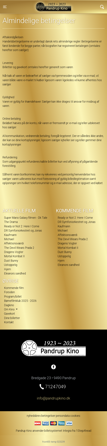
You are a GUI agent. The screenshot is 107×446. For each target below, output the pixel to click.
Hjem (7, 269)
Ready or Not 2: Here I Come (21, 226)
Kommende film (14, 288)
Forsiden (9, 292)
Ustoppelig (10, 264)
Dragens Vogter (13, 252)
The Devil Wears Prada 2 (19, 247)
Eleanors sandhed (15, 273)
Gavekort (9, 313)
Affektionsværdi (14, 243)
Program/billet (13, 296)
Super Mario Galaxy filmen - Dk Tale (25, 217)
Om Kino (9, 309)
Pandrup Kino (31, 5)
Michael (9, 239)
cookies (75, 415)
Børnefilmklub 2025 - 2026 (20, 300)
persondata (63, 415)
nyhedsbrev (34, 415)
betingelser (48, 415)
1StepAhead (83, 430)
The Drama (11, 222)
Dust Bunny (11, 260)
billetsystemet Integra (57, 430)
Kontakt (9, 322)
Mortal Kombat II (14, 256)
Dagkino (9, 305)
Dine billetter (12, 318)
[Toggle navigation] (5, 7)
